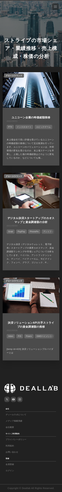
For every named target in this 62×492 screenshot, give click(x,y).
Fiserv (29, 336)
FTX (10, 127)
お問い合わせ (12, 452)
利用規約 (10, 446)
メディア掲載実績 (14, 421)
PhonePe (34, 231)
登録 (7, 458)
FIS (19, 336)
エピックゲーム (43, 127)
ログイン (10, 470)
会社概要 (10, 427)
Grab (10, 231)
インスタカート (24, 127)
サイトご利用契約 (13, 434)
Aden (10, 336)
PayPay (21, 231)
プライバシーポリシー (16, 439)
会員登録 (10, 464)
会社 (7, 409)
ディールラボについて (16, 415)
